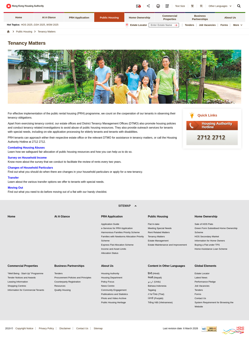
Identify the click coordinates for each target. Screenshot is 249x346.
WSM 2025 (52, 24)
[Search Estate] (176, 25)
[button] (148, 6)
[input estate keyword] (164, 25)
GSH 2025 (39, 24)
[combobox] (220, 6)
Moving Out (15, 187)
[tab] (19, 17)
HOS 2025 (26, 24)
